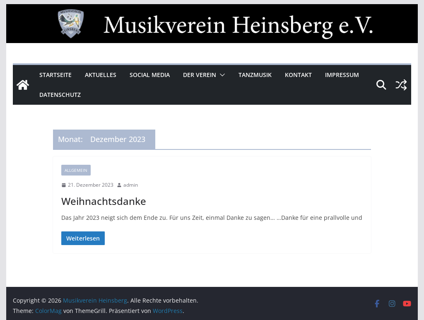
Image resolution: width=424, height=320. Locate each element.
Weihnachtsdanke (103, 201)
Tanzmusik (255, 75)
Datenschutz (60, 95)
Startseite (55, 75)
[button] (220, 75)
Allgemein (76, 170)
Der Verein (199, 75)
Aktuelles (100, 75)
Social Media (150, 75)
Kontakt (298, 75)
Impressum (342, 75)
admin (130, 184)
